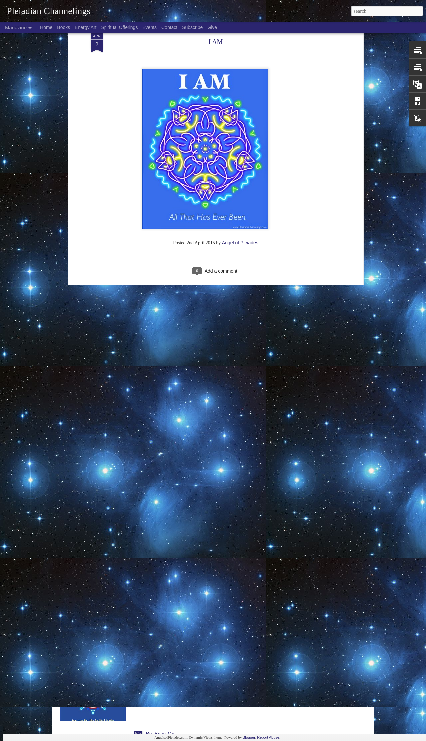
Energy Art (85, 27)
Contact (169, 27)
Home (46, 27)
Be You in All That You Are (175, 657)
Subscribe (192, 27)
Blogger (249, 737)
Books (63, 27)
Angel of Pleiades (240, 163)
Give (212, 27)
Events (149, 27)
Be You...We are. (164, 581)
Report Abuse (268, 737)
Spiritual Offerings (119, 27)
